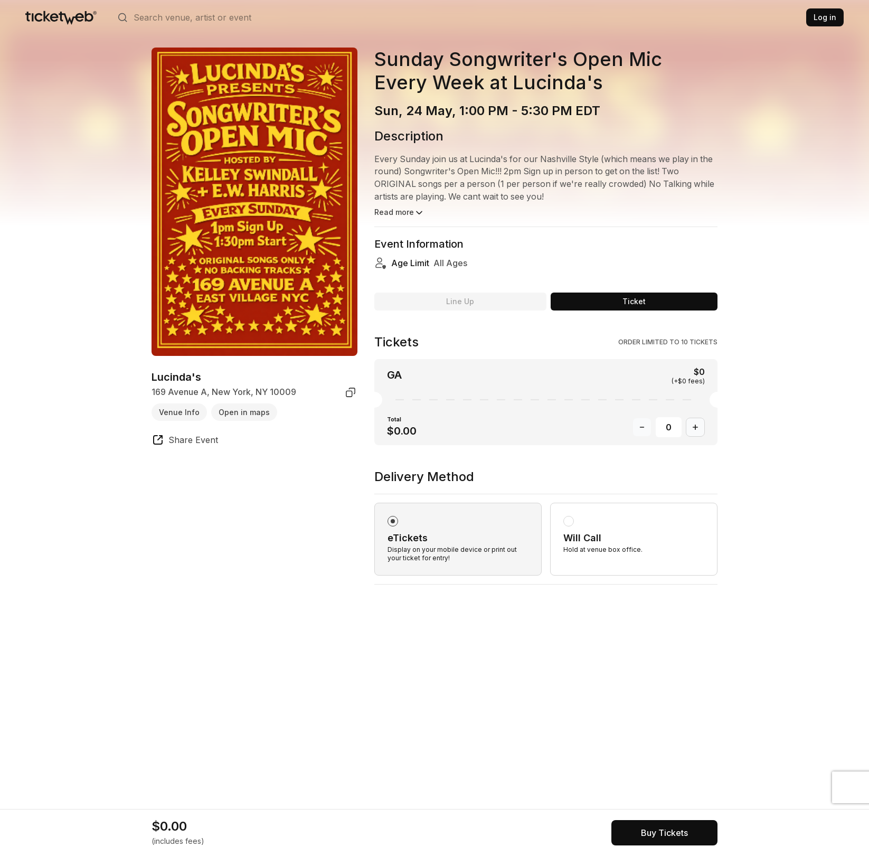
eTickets (408, 527)
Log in (825, 17)
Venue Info (179, 412)
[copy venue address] (350, 392)
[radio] (458, 528)
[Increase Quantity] (695, 416)
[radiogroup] (545, 516)
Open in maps (244, 412)
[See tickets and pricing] (664, 832)
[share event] (185, 441)
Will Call (582, 527)
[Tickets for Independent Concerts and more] (61, 17)
